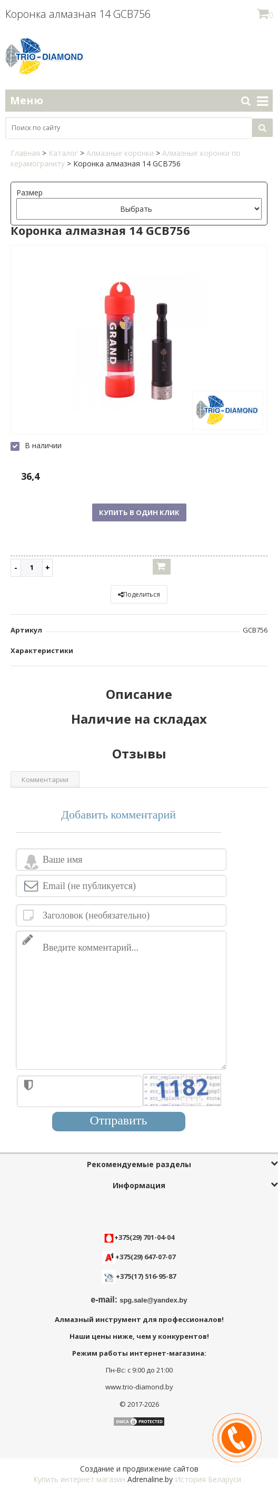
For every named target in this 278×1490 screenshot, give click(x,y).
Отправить (118, 1120)
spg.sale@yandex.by (153, 1300)
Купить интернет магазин (79, 1479)
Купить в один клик (139, 512)
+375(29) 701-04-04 (139, 1237)
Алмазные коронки (120, 153)
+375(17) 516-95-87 (146, 1276)
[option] (139, 340)
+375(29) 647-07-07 (139, 1256)
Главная (25, 153)
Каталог (63, 153)
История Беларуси (208, 1479)
